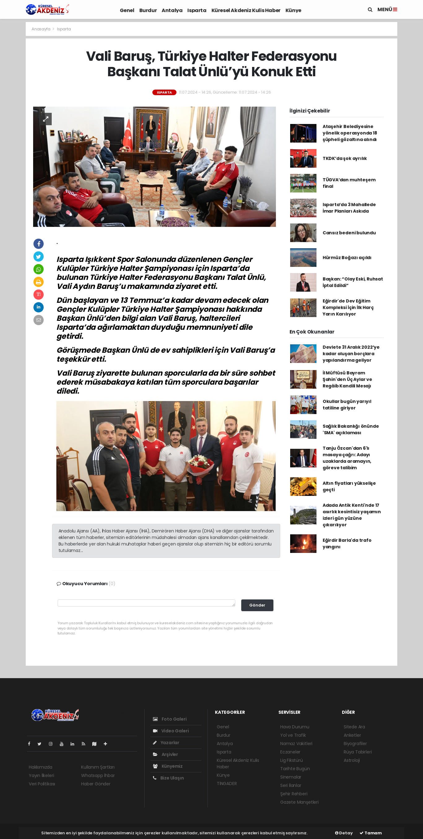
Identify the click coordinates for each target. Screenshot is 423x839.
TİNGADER (227, 783)
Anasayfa (41, 29)
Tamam (371, 833)
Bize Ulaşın (168, 778)
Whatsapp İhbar (98, 775)
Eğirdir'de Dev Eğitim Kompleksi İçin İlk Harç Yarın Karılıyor (348, 307)
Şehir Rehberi (293, 794)
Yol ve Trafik (293, 735)
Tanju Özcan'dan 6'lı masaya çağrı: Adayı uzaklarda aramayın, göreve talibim (347, 458)
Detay (344, 833)
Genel (127, 10)
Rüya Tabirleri (358, 752)
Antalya (172, 10)
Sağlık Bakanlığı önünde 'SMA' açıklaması (351, 429)
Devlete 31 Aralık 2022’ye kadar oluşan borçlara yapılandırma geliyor (351, 353)
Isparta (196, 10)
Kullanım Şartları (98, 767)
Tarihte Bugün (295, 769)
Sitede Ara (354, 727)
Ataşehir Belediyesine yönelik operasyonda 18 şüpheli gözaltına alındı (350, 133)
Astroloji (352, 760)
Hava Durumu (294, 727)
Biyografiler (355, 743)
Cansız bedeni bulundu (349, 233)
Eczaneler (290, 752)
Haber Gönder (96, 784)
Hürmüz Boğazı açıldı (347, 257)
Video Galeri (171, 731)
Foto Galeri (170, 719)
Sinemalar (290, 777)
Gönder (257, 605)
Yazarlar (166, 743)
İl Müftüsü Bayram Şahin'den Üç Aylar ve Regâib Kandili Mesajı (347, 379)
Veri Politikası (42, 784)
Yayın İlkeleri (41, 775)
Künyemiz (168, 766)
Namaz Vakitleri (296, 743)
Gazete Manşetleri (299, 802)
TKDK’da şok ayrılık (345, 158)
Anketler (352, 735)
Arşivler (165, 754)
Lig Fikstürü (291, 760)
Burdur (148, 10)
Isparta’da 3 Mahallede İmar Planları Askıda (349, 207)
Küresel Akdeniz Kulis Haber (246, 10)
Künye (293, 10)
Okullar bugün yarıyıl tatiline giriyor (347, 404)
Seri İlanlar (290, 785)
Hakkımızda (40, 767)
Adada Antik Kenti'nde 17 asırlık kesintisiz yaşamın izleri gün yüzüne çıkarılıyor (352, 515)
